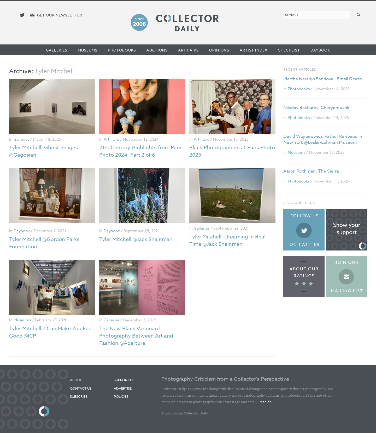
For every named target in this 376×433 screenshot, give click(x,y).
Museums (87, 50)
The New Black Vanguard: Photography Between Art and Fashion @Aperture (136, 336)
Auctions (157, 50)
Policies (121, 396)
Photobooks (122, 50)
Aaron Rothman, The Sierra (311, 171)
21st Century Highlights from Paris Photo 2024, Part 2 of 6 (141, 151)
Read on (265, 401)
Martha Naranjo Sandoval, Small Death (322, 79)
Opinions (219, 50)
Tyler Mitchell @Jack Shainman (136, 239)
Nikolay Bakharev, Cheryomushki (316, 107)
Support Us (124, 380)
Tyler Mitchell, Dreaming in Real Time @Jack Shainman (227, 240)
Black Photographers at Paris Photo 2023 (232, 151)
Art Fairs (188, 50)
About (76, 380)
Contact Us (80, 388)
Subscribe (78, 396)
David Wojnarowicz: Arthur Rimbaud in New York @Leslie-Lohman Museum (322, 139)
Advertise (123, 388)
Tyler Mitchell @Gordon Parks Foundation (44, 243)
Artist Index (253, 50)
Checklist (289, 50)
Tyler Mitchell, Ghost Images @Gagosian (43, 151)
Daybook (320, 50)
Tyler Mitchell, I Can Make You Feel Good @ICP (51, 332)
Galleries (56, 50)
